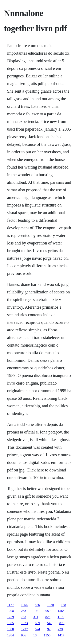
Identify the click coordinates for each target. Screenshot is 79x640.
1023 (24, 623)
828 (47, 617)
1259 (10, 617)
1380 (10, 629)
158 (63, 605)
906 (23, 635)
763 (23, 617)
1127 (10, 605)
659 (37, 623)
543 (49, 623)
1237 (24, 629)
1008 (10, 611)
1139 (61, 617)
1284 (10, 635)
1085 (10, 623)
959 (48, 611)
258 (23, 611)
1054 (24, 605)
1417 (61, 635)
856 (37, 605)
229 (60, 629)
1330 (50, 605)
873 (61, 623)
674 (37, 629)
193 (35, 611)
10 (35, 635)
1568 (61, 611)
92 (49, 629)
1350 (47, 635)
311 (35, 617)
